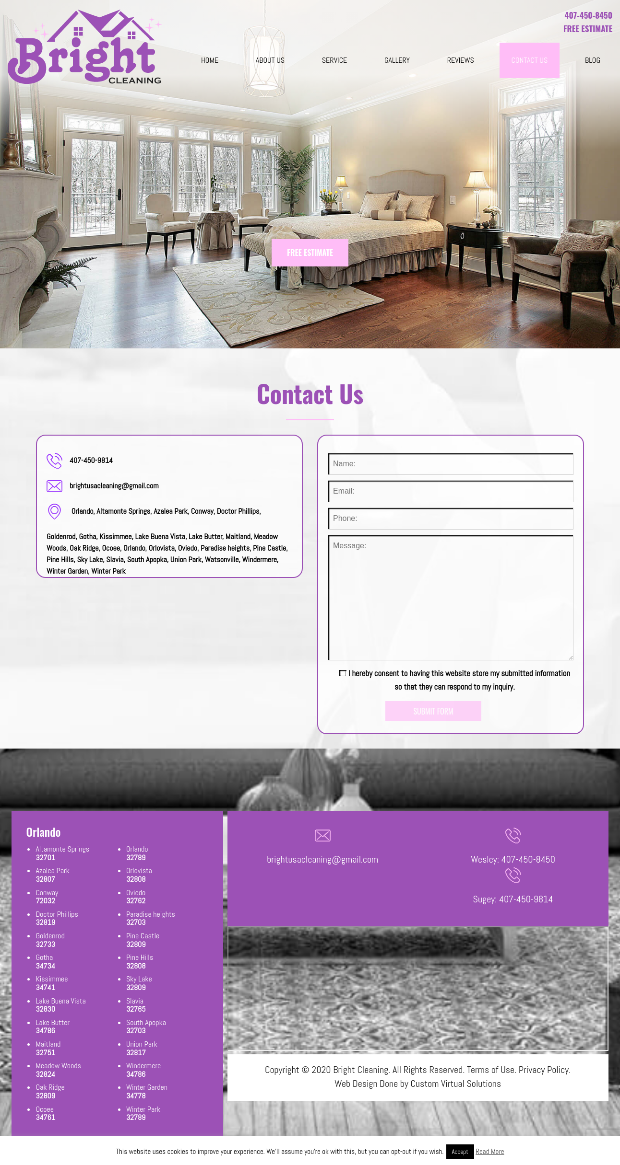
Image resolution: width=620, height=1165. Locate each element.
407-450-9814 (91, 460)
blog (592, 60)
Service (334, 60)
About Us (270, 60)
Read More (490, 1151)
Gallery (397, 60)
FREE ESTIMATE (310, 252)
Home (209, 60)
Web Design (355, 1083)
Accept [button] (460, 1152)
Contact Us (530, 60)
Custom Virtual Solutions (455, 1083)
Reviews (460, 60)
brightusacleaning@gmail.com (114, 486)
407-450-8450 (588, 15)
